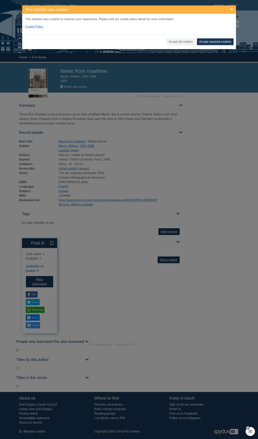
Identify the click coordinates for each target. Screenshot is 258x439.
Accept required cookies (215, 41)
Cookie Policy (34, 26)
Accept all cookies (181, 41)
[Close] (231, 9)
